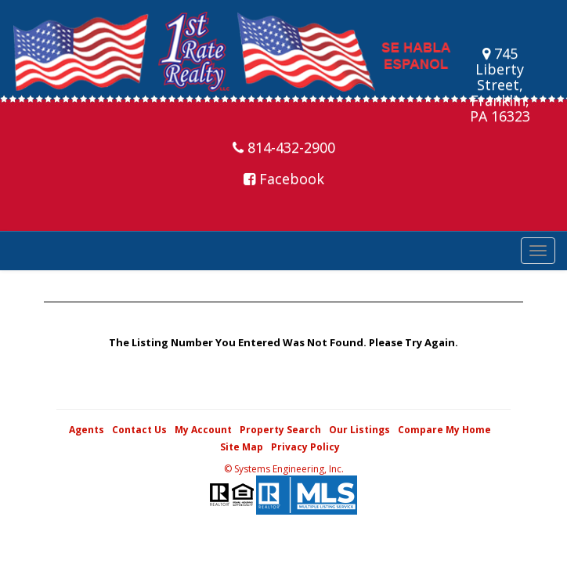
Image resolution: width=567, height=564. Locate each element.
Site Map (241, 447)
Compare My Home (444, 429)
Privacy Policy (305, 447)
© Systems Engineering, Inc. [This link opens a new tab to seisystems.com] (284, 468)
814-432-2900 (284, 147)
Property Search (280, 429)
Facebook (284, 178)
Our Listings (359, 429)
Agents (86, 429)
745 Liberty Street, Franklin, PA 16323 (500, 84)
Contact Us (139, 429)
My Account (203, 429)
